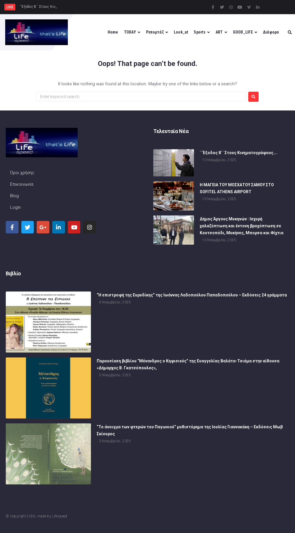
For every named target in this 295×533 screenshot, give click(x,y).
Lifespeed (59, 516)
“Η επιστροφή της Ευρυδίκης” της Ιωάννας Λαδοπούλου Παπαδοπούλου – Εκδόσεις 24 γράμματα (192, 295)
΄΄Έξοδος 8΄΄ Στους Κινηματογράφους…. (238, 152)
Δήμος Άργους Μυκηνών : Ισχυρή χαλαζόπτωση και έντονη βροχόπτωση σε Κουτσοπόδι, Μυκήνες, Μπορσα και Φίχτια (241, 226)
